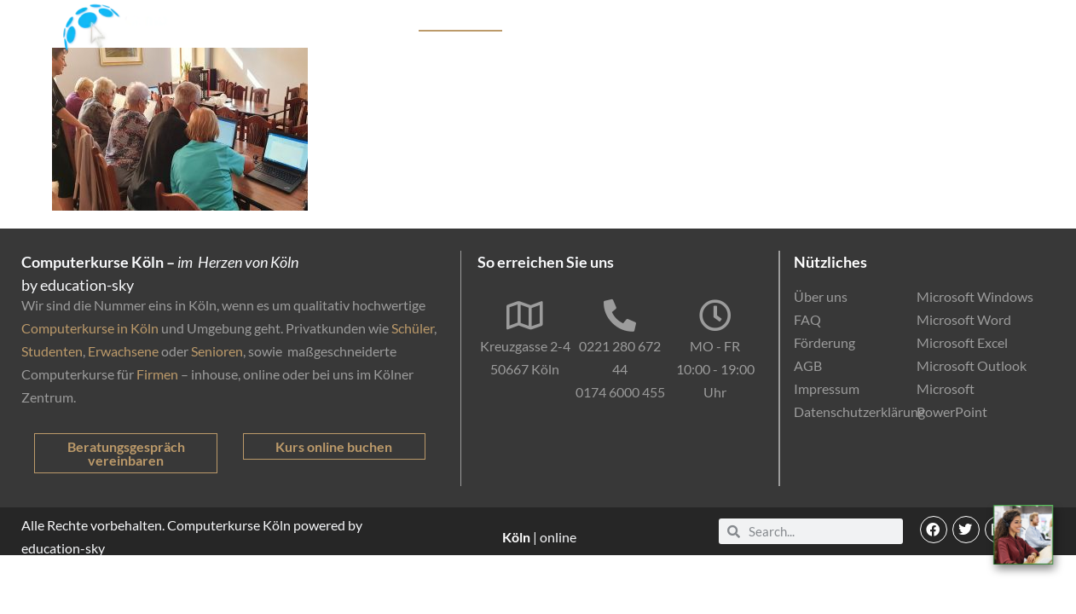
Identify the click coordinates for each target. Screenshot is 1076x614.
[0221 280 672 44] (620, 315)
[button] (933, 529)
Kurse (384, 22)
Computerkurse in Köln (90, 328)
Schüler (412, 328)
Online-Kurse (758, 22)
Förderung (670, 22)
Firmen (157, 374)
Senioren (217, 351)
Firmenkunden (579, 22)
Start (335, 22)
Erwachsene (123, 351)
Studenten (52, 351)
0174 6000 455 (620, 392)
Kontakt (998, 22)
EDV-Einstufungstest (886, 22)
